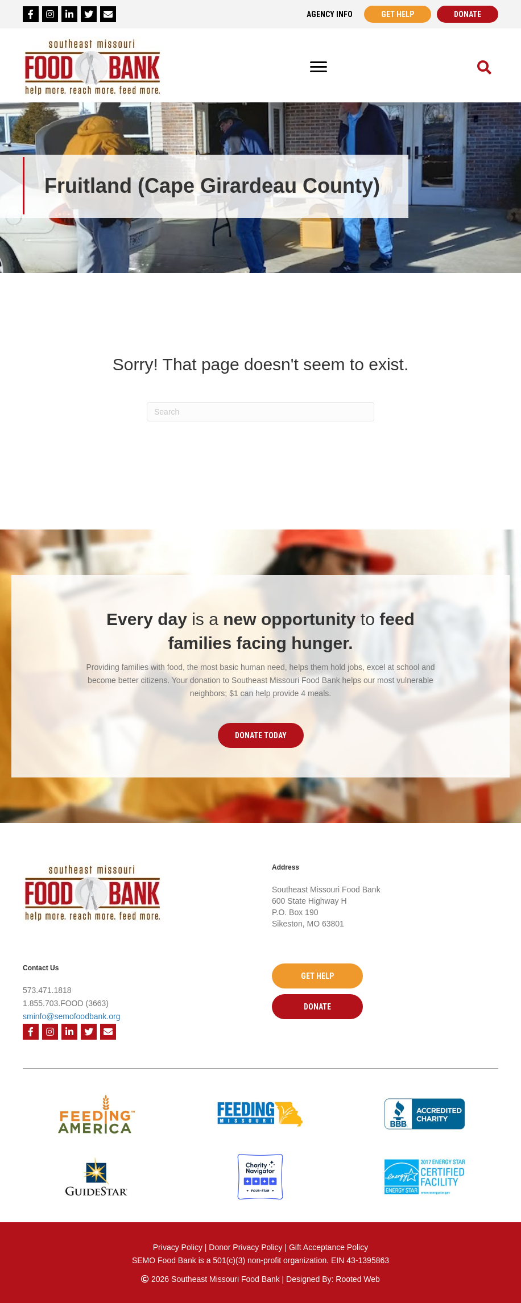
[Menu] (318, 67)
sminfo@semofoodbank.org (71, 1016)
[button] (261, 735)
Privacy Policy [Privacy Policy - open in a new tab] (177, 1247)
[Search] (260, 411)
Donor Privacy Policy (246, 1247)
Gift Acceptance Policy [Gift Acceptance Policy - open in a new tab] (328, 1247)
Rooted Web (358, 1279)
